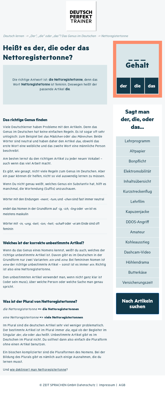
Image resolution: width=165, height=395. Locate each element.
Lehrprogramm (137, 141)
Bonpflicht (137, 161)
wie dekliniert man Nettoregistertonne (38, 370)
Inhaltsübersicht (137, 181)
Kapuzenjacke (137, 212)
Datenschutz (86, 385)
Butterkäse (137, 272)
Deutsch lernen (13, 36)
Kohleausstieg (137, 242)
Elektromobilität (137, 171)
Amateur (137, 232)
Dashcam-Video (137, 252)
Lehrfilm (137, 201)
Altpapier (137, 151)
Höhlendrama (137, 262)
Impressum (107, 385)
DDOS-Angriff (137, 222)
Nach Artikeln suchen (137, 303)
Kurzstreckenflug (137, 191)
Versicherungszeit (137, 282)
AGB (122, 385)
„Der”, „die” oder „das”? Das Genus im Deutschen (62, 36)
